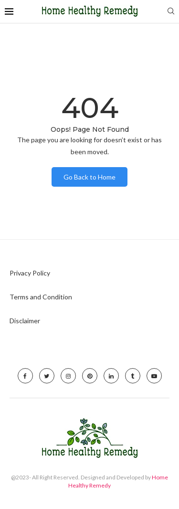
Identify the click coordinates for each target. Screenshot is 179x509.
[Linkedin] (111, 375)
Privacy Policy (30, 273)
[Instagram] (68, 375)
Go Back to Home (89, 177)
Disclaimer (25, 321)
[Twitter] (46, 375)
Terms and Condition (41, 297)
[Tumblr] (132, 375)
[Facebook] (25, 375)
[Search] (171, 12)
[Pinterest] (89, 375)
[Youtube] (154, 375)
